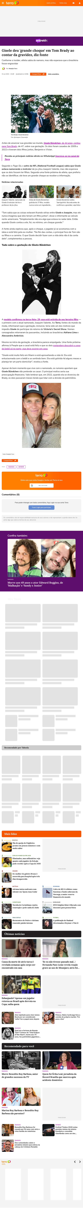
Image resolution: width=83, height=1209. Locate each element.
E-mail (73, 3)
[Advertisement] (59, 1033)
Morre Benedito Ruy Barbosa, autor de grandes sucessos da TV (20, 1075)
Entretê (21, 467)
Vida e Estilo (16, 917)
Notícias (15, 886)
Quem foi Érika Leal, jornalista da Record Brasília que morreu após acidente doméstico (59, 1077)
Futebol (56, 917)
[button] (42, 485)
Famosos (11, 467)
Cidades (15, 871)
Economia (56, 886)
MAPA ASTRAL (51, 3)
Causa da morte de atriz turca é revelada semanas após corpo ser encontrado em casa (18, 964)
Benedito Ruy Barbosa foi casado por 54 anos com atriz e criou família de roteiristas (27, 1129)
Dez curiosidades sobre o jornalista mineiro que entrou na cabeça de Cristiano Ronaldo (27, 1145)
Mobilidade (56, 902)
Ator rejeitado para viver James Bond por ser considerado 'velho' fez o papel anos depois (27, 1017)
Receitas (15, 840)
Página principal (12, 3)
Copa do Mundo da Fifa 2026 (21, 855)
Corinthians (17, 902)
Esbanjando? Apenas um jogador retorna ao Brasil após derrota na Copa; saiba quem (19, 1001)
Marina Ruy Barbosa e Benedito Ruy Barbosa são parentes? (20, 1112)
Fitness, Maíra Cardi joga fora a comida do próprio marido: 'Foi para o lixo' (67, 1017)
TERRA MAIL (63, 3)
